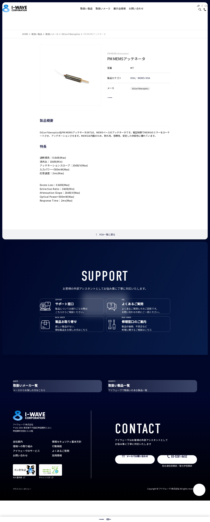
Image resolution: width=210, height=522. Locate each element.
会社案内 (18, 463)
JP (190, 8)
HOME (25, 34)
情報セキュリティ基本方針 (66, 463)
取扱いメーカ (103, 11)
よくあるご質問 (60, 472)
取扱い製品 (86, 11)
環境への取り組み (23, 467)
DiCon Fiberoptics (71, 34)
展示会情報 (119, 11)
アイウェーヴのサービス (26, 472)
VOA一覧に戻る (105, 234)
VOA (132, 74)
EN (198, 8)
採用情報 (57, 477)
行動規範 (57, 467)
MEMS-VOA (144, 74)
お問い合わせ (136, 11)
